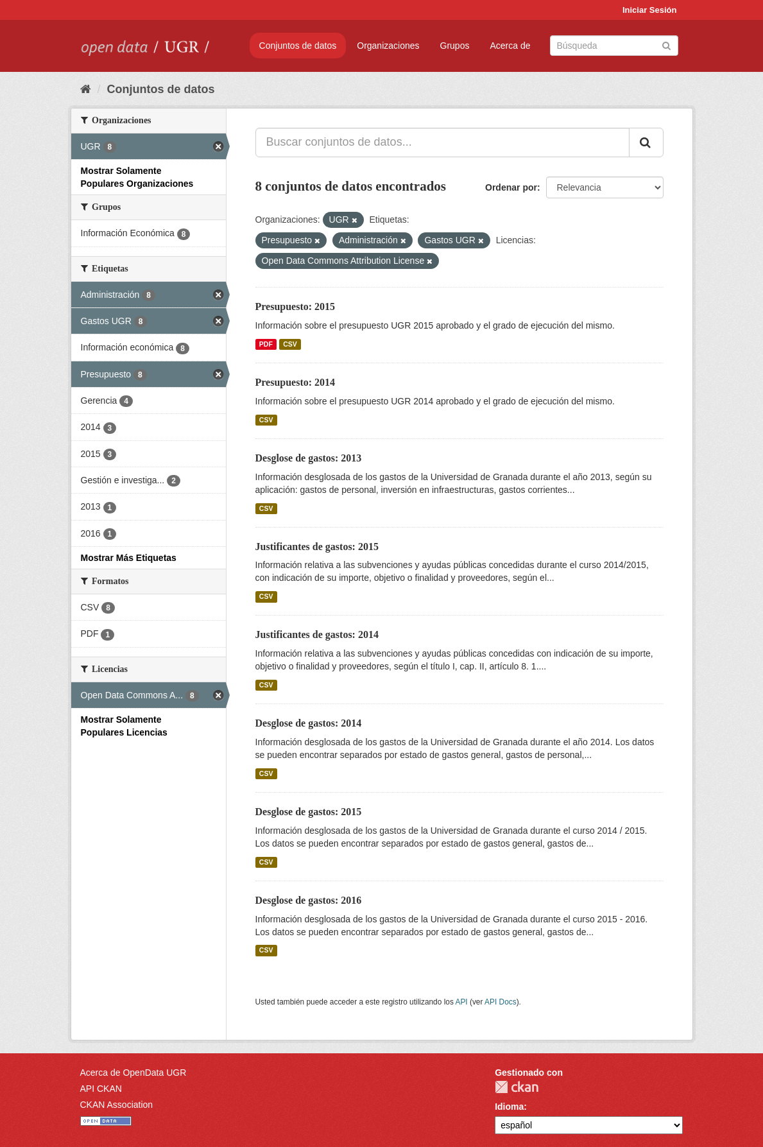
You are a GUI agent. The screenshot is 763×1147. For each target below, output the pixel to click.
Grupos (455, 45)
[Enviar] (666, 44)
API (461, 1001)
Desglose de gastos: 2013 (308, 458)
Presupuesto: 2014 (295, 382)
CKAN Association (116, 1105)
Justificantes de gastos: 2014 (317, 634)
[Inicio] (85, 89)
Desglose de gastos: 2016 (308, 900)
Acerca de (510, 45)
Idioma (509, 1106)
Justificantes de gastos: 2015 (317, 546)
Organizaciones (388, 45)
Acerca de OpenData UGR (133, 1072)
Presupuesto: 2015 (295, 306)
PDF (266, 344)
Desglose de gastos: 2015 (308, 811)
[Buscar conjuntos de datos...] (442, 142)
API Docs (500, 1001)
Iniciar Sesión (649, 10)
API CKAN (101, 1088)
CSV (290, 344)
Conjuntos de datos (298, 45)
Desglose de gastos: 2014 (308, 723)
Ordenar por (511, 187)
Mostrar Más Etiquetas (128, 558)
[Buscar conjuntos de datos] (614, 45)
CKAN (516, 1087)
